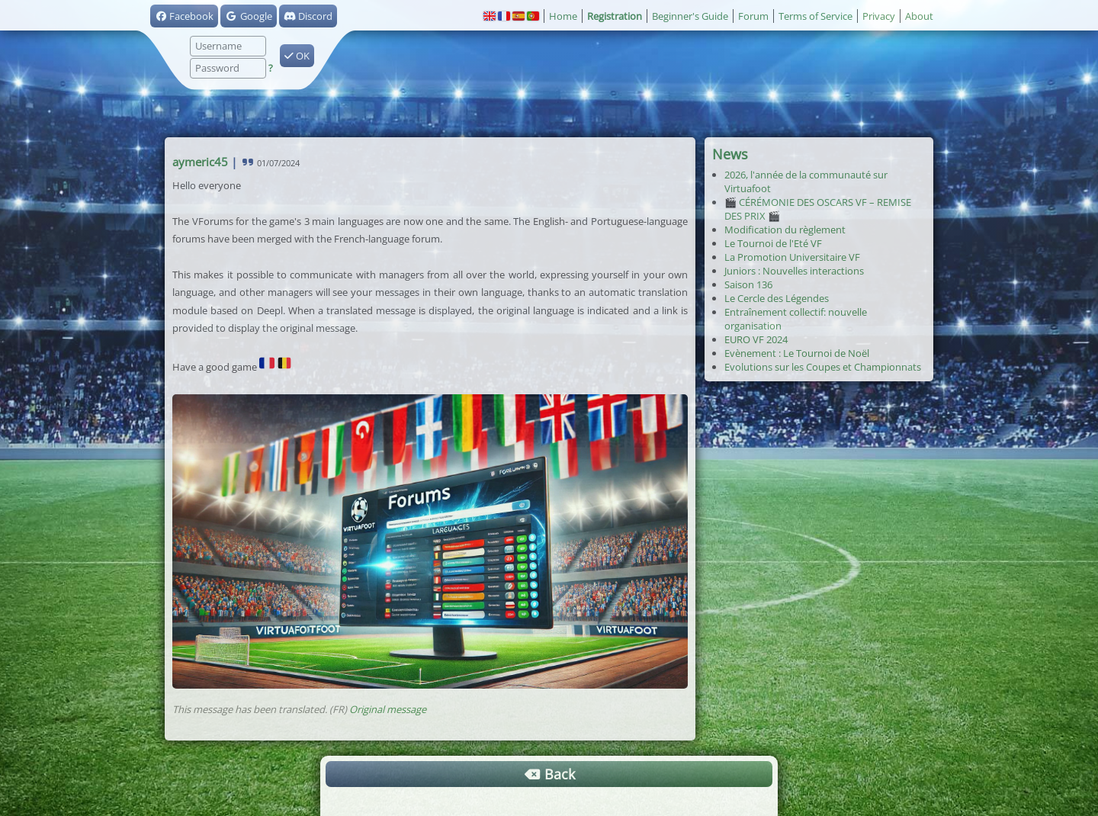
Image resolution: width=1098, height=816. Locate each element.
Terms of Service (815, 16)
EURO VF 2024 (756, 339)
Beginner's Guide (690, 16)
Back (549, 774)
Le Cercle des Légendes (776, 298)
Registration (614, 16)
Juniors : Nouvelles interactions (794, 271)
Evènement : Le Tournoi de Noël (796, 353)
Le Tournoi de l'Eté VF (773, 243)
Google (248, 16)
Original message (387, 709)
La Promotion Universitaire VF (792, 257)
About (919, 16)
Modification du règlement (785, 229)
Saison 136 (748, 284)
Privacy (878, 16)
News (730, 154)
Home (563, 16)
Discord (308, 16)
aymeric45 (200, 161)
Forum (753, 16)
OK (297, 56)
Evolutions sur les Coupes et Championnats (822, 367)
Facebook (184, 16)
